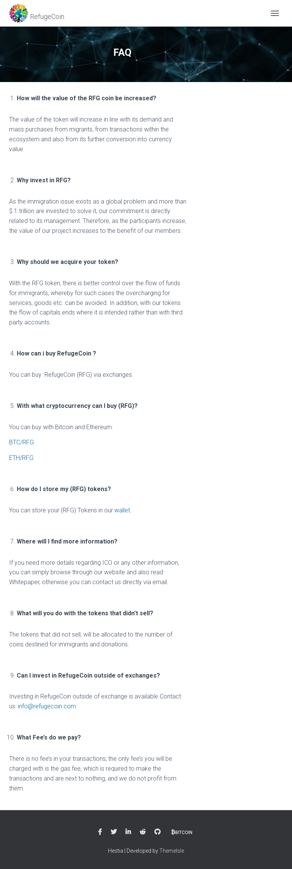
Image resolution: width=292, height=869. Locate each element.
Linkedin (128, 832)
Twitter (114, 832)
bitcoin (183, 832)
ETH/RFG (21, 457)
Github (157, 832)
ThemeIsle (171, 851)
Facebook (100, 832)
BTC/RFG (21, 442)
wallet (122, 510)
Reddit (142, 832)
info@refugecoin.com (47, 706)
